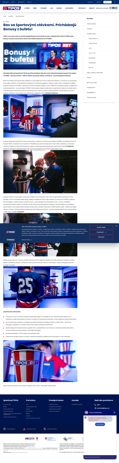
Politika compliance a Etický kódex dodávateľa (12, 414)
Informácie (90, 2)
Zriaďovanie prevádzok (55, 406)
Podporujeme (5, 2)
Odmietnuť (101, 457)
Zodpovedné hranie (31, 406)
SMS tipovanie (21, 2)
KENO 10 (91, 67)
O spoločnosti (7, 404)
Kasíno (89, 77)
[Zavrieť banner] (116, 445)
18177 (99, 405)
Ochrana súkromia (8, 411)
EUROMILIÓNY (92, 63)
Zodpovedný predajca (55, 409)
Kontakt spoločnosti (77, 404)
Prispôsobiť (101, 452)
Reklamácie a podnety (102, 8)
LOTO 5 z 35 (92, 53)
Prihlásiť (99, 2)
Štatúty (28, 413)
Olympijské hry (91, 92)
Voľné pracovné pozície (9, 417)
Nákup (5, 406)
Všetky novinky (91, 24)
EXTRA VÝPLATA (93, 43)
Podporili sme (91, 87)
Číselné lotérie (91, 34)
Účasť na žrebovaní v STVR (33, 418)
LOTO (90, 48)
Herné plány (29, 411)
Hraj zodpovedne (11, 429)
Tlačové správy (91, 97)
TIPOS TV (13, 2)
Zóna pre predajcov (54, 411)
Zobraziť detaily (26, 459)
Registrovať (107, 2)
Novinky (11, 16)
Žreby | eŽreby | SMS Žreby (95, 72)
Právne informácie (8, 409)
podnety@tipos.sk (104, 408)
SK (114, 2)
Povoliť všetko (101, 447)
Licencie (28, 415)
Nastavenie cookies (55, 429)
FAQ (27, 404)
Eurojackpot (92, 58)
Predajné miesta (53, 404)
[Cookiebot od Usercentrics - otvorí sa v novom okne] (10, 460)
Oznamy (89, 29)
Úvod (4, 16)
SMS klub (29, 2)
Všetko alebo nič (93, 38)
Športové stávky (92, 82)
